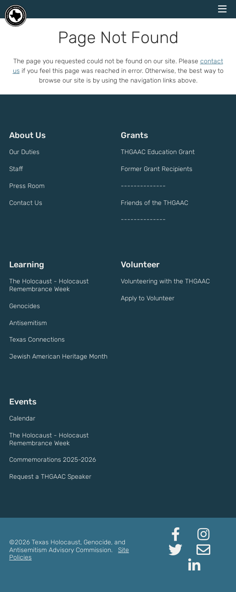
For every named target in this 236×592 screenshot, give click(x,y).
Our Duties (24, 152)
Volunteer (140, 265)
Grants (134, 135)
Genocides (24, 306)
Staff (16, 169)
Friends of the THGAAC (154, 203)
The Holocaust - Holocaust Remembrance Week (49, 285)
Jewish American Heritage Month (58, 356)
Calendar (22, 418)
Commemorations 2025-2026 (52, 460)
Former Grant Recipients (156, 169)
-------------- (143, 186)
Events (23, 402)
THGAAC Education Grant (158, 152)
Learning (26, 265)
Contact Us (25, 203)
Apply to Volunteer (147, 298)
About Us (27, 135)
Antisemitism (28, 323)
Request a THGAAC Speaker (50, 477)
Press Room (27, 186)
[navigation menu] (222, 9)
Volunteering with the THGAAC (165, 281)
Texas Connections (37, 339)
